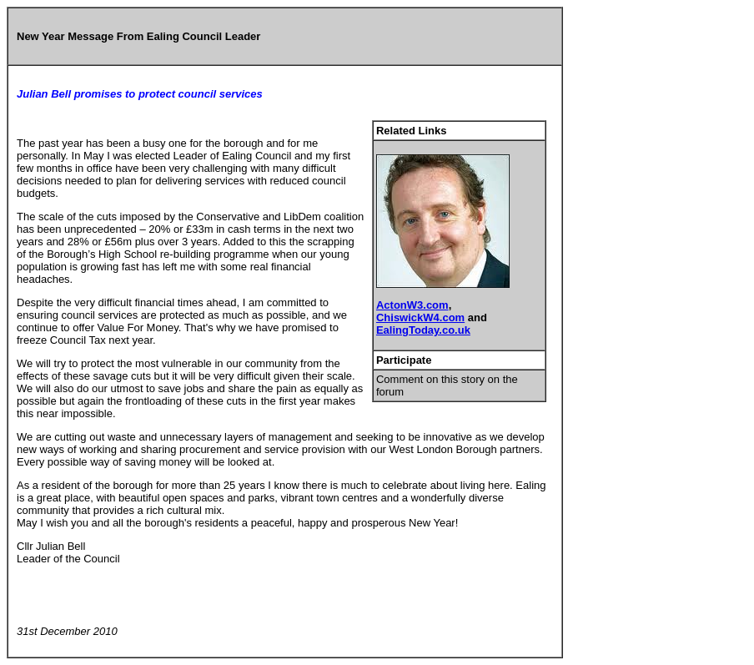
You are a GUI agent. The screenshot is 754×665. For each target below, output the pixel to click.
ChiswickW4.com (420, 317)
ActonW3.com (412, 305)
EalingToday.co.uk (423, 330)
